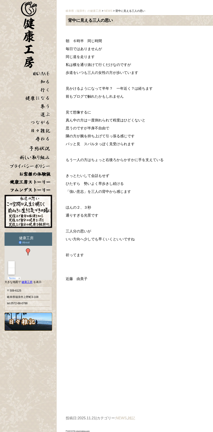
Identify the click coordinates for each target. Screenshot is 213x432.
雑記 (131, 418)
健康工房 (27, 282)
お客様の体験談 (35, 174)
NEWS (121, 418)
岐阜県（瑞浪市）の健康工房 (83, 10)
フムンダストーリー (30, 190)
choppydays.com (83, 431)
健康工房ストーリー (30, 182)
